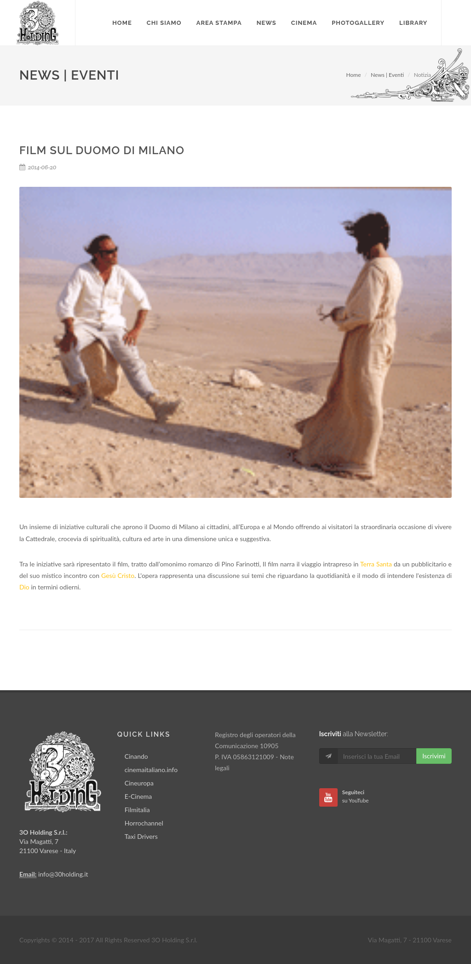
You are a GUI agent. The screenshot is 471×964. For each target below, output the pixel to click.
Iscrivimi (433, 756)
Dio (24, 587)
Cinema (304, 22)
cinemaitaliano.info (151, 770)
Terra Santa (376, 564)
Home (353, 74)
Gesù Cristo (117, 575)
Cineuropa (139, 783)
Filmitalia (137, 810)
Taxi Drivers (141, 836)
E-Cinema (138, 796)
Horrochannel (144, 823)
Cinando (136, 756)
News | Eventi (387, 74)
